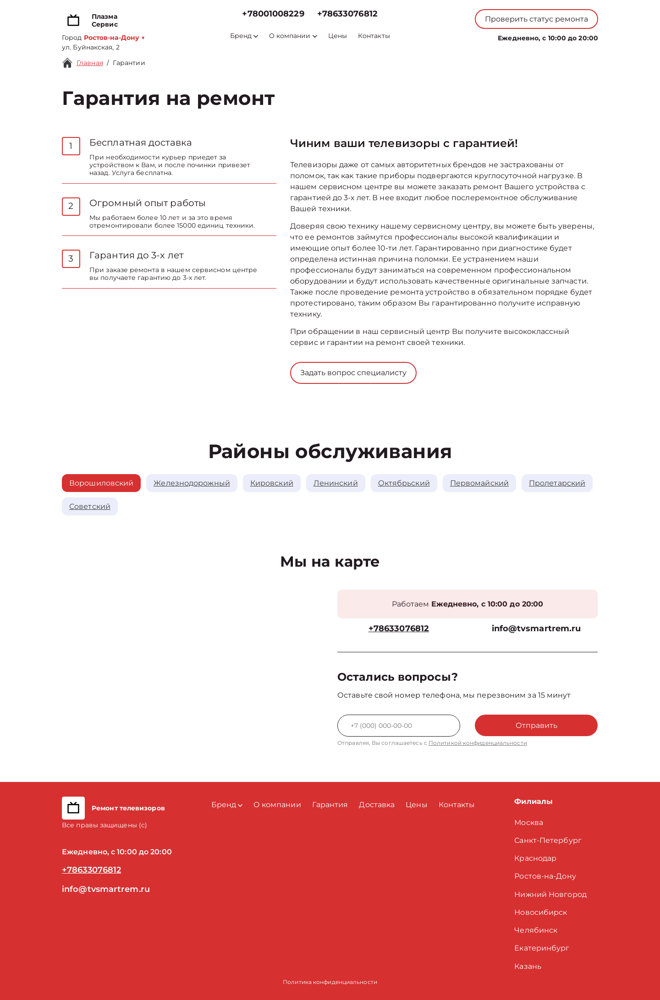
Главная (90, 63)
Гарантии (129, 63)
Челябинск (535, 930)
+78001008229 (273, 14)
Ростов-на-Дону (545, 876)
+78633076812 (347, 14)
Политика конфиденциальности (330, 981)
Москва (528, 822)
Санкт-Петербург (548, 840)
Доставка (377, 804)
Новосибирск (540, 912)
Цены (337, 36)
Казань (527, 966)
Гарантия (330, 804)
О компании (293, 36)
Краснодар (535, 858)
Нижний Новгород (550, 894)
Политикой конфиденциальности (478, 742)
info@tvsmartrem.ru (536, 629)
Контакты (374, 36)
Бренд (244, 36)
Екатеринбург (541, 948)
